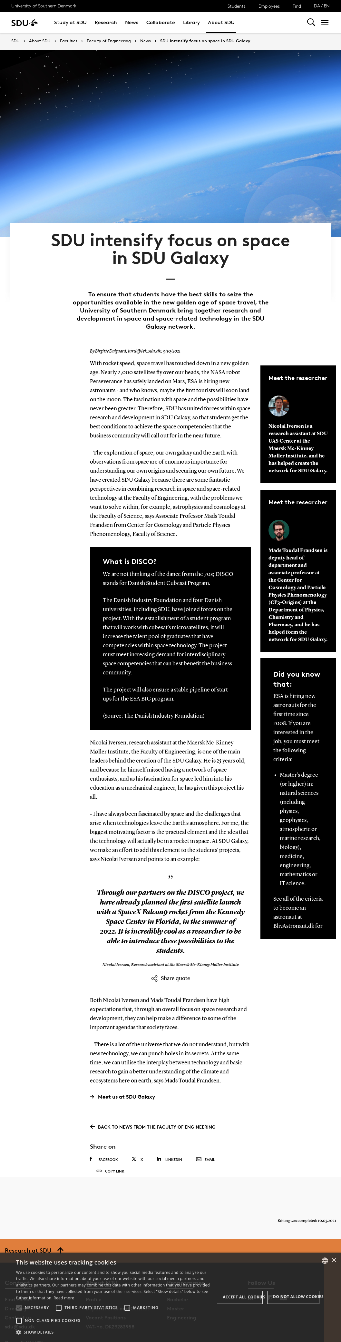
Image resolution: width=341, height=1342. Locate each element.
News (131, 22)
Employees (269, 6)
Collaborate (160, 22)
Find (297, 6)
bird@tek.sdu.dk (143, 326)
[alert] (170, 1297)
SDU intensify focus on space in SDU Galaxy (205, 41)
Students (237, 6)
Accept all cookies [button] (243, 1297)
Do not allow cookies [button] (296, 1296)
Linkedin (169, 1134)
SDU (15, 41)
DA (317, 5)
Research (106, 22)
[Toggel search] (311, 22)
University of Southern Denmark (43, 5)
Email (205, 1134)
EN (327, 5)
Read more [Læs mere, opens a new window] (64, 1298)
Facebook (104, 1134)
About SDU (221, 22)
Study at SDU (70, 22)
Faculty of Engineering (109, 41)
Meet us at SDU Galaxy (122, 1071)
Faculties (68, 41)
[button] (19, 1307)
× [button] (333, 1260)
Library (191, 22)
